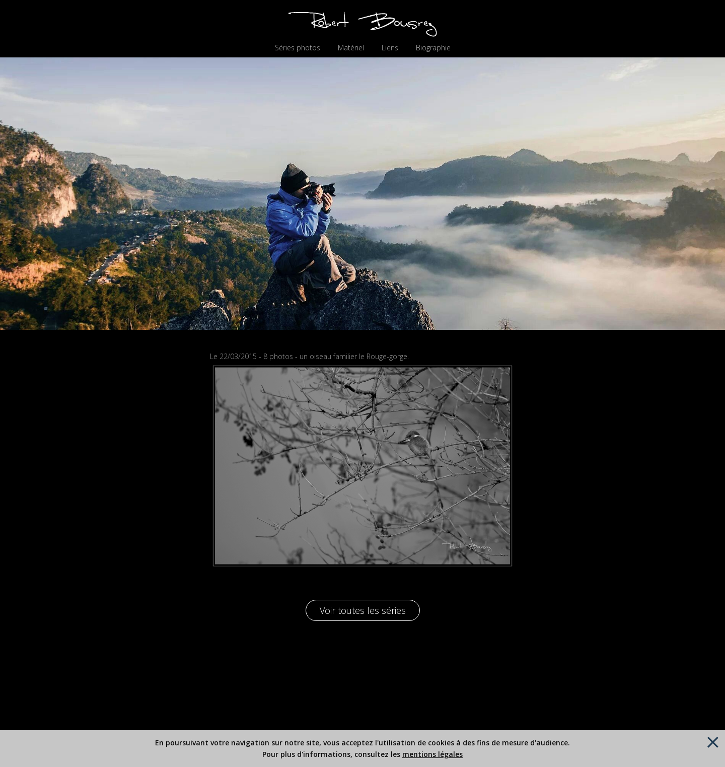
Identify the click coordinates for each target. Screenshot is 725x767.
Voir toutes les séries (363, 610)
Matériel (351, 47)
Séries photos (297, 47)
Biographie (433, 47)
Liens (390, 47)
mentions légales (432, 754)
